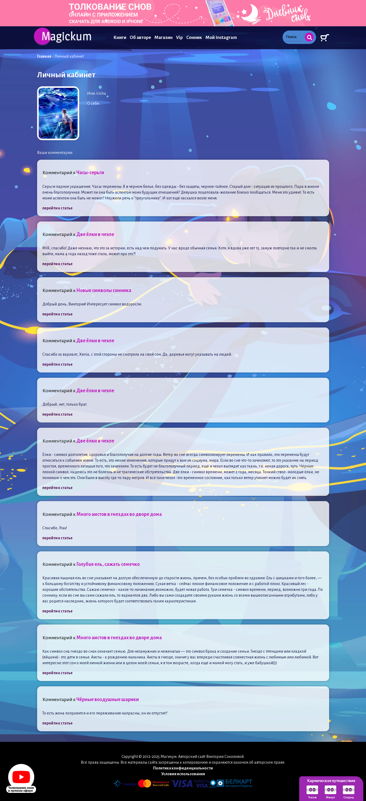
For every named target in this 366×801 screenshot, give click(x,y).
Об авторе (140, 37)
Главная (44, 56)
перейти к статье (57, 208)
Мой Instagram (221, 37)
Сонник (194, 37)
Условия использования (183, 774)
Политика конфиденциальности (183, 768)
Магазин (163, 37)
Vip (179, 37)
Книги (119, 37)
